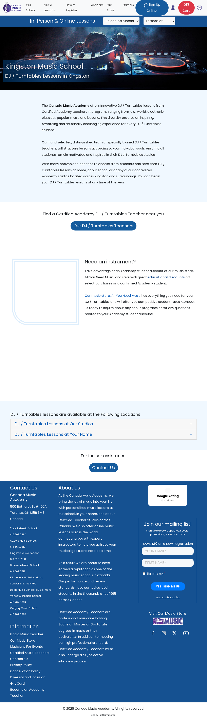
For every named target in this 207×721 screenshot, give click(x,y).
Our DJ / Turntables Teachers (103, 226)
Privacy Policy (21, 665)
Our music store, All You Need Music (112, 295)
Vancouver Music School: (25, 596)
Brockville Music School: (24, 565)
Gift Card (17, 683)
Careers (128, 5)
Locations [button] (97, 5)
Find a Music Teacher (26, 634)
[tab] (103, 424)
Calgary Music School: (24, 608)
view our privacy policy (168, 597)
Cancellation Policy (25, 671)
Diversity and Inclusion (27, 677)
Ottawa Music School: (23, 540)
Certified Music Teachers (30, 652)
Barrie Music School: (23, 590)
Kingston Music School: (24, 553)
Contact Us (103, 467)
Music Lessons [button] (49, 8)
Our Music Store (22, 640)
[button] (103, 424)
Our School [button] (30, 8)
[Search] (121, 21)
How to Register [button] (71, 8)
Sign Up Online (152, 7)
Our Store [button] (110, 8)
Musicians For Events (26, 646)
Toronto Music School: (23, 528)
